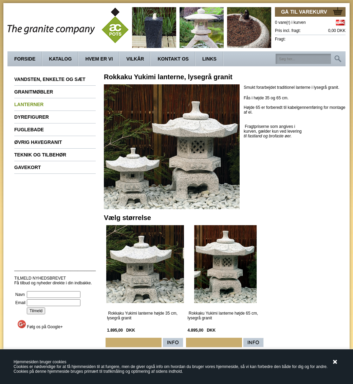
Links (209, 59)
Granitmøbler (33, 92)
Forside (24, 59)
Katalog (60, 59)
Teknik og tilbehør (40, 154)
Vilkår (135, 59)
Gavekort (27, 167)
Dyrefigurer (31, 117)
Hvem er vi (99, 59)
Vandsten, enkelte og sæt (50, 79)
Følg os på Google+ (45, 326)
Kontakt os (173, 59)
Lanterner (28, 104)
